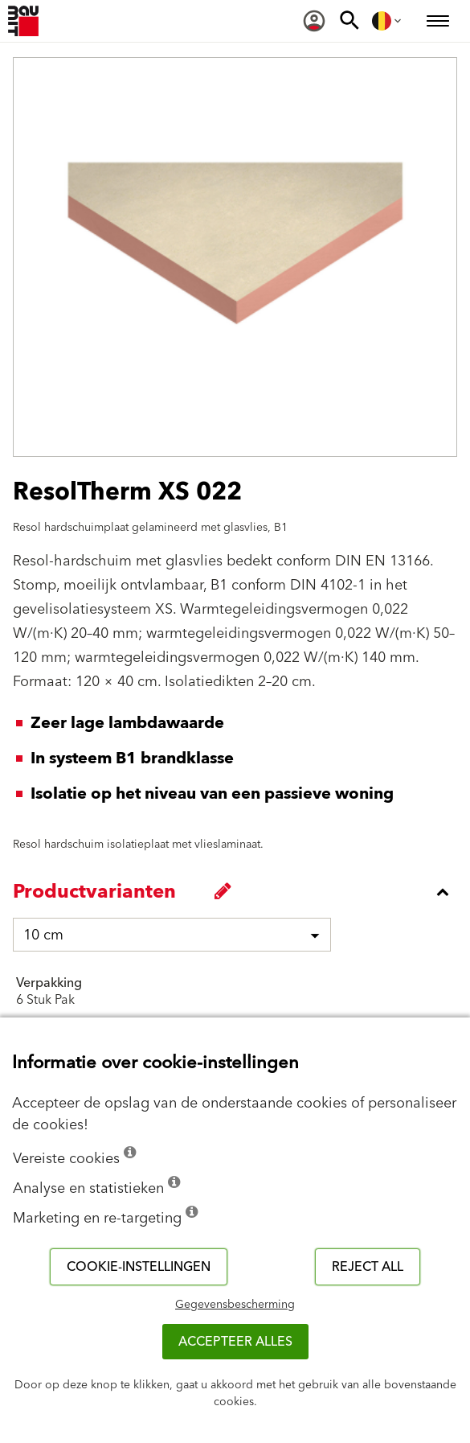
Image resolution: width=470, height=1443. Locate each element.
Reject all (367, 1267)
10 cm (43, 935)
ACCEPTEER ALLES (235, 1341)
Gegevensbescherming (235, 1304)
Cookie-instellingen (138, 1267)
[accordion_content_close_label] (239, 892)
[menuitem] (314, 21)
